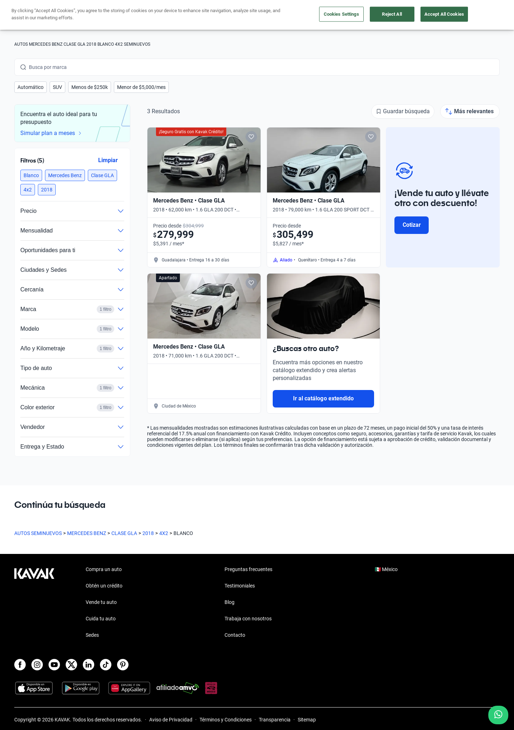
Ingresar (484, 15)
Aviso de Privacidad (170, 719)
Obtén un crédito (162, 15)
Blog (230, 602)
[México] (387, 15)
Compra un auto (214, 15)
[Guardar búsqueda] (402, 111)
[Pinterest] (122, 664)
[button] (30, 87)
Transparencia (275, 719)
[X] (71, 664)
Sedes (92, 635)
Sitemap (307, 719)
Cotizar (412, 224)
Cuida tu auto (310, 15)
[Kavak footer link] (34, 603)
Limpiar (108, 160)
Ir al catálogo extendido (323, 398)
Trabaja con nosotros (248, 618)
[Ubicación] (420, 15)
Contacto (235, 635)
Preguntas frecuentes (248, 569)
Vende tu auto (263, 15)
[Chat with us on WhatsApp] (498, 715)
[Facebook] (20, 664)
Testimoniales (240, 586)
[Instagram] (37, 664)
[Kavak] (34, 15)
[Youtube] (54, 664)
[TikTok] (105, 664)
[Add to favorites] (251, 136)
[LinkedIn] (88, 664)
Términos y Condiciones (226, 719)
